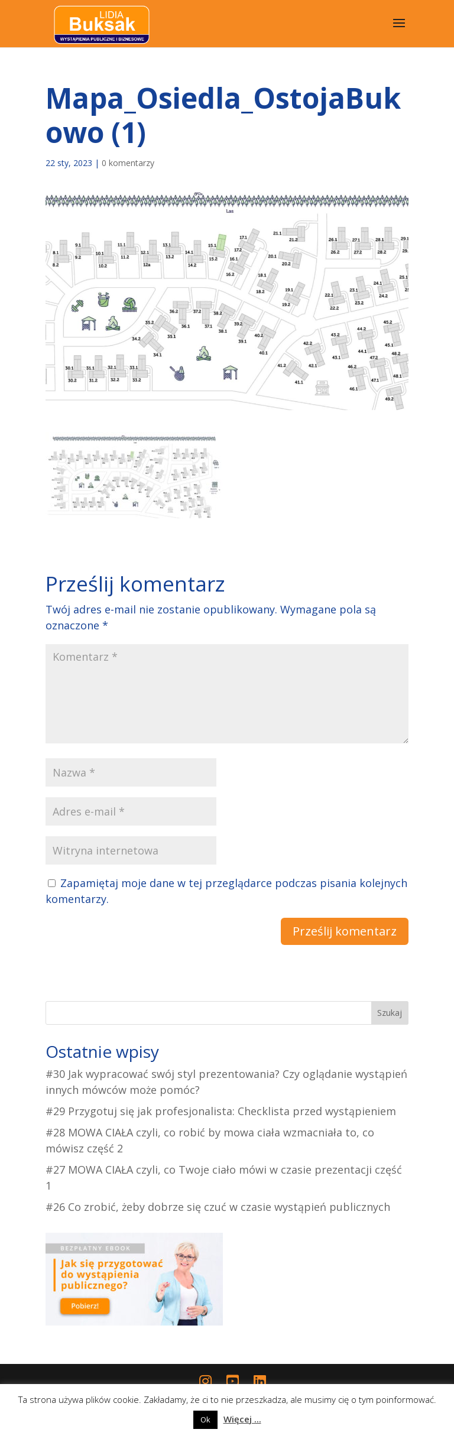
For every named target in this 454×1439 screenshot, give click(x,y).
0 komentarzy (128, 162)
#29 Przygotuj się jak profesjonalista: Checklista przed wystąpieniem (221, 1111)
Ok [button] (205, 1419)
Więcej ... (242, 1419)
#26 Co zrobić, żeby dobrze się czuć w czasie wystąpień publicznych (218, 1207)
